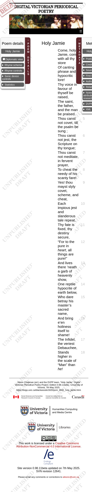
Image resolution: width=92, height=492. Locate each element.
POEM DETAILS (28, 58)
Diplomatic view (14, 59)
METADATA (79, 53)
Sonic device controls (10, 77)
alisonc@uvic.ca (71, 477)
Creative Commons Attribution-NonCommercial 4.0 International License (48, 445)
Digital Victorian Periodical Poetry (46, 9)
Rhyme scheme (13, 65)
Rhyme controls (13, 70)
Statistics (10, 84)
